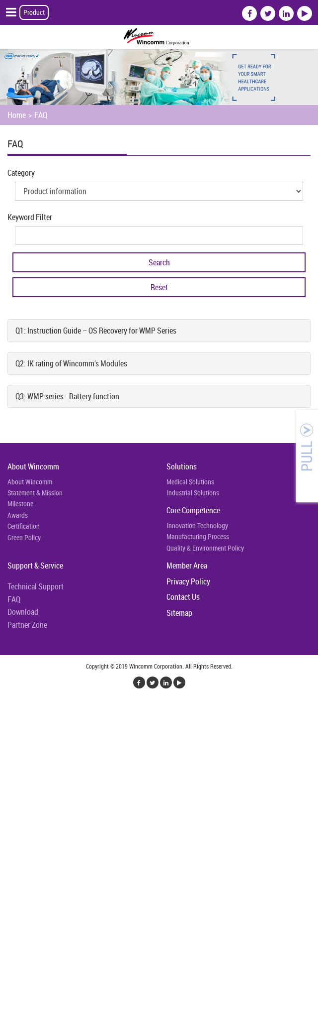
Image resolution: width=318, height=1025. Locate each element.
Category (21, 172)
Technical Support (35, 586)
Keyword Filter (29, 217)
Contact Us (183, 596)
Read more (19, 829)
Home (16, 115)
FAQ (40, 115)
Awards (17, 515)
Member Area (186, 565)
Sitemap (179, 612)
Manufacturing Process (197, 536)
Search (159, 262)
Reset (159, 287)
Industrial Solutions (192, 492)
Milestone (20, 503)
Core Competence (193, 510)
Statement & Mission (35, 492)
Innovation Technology (197, 525)
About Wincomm (33, 466)
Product (34, 12)
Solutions (181, 466)
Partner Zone (27, 624)
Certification (23, 526)
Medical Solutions (190, 481)
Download (22, 611)
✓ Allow (12, 734)
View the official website (78, 829)
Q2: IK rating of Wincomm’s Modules (71, 363)
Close (8, 710)
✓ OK (250, 1019)
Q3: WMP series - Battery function (67, 396)
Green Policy (24, 537)
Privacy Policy (188, 581)
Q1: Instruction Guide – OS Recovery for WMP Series (95, 330)
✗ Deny (11, 746)
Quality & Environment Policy (205, 548)
